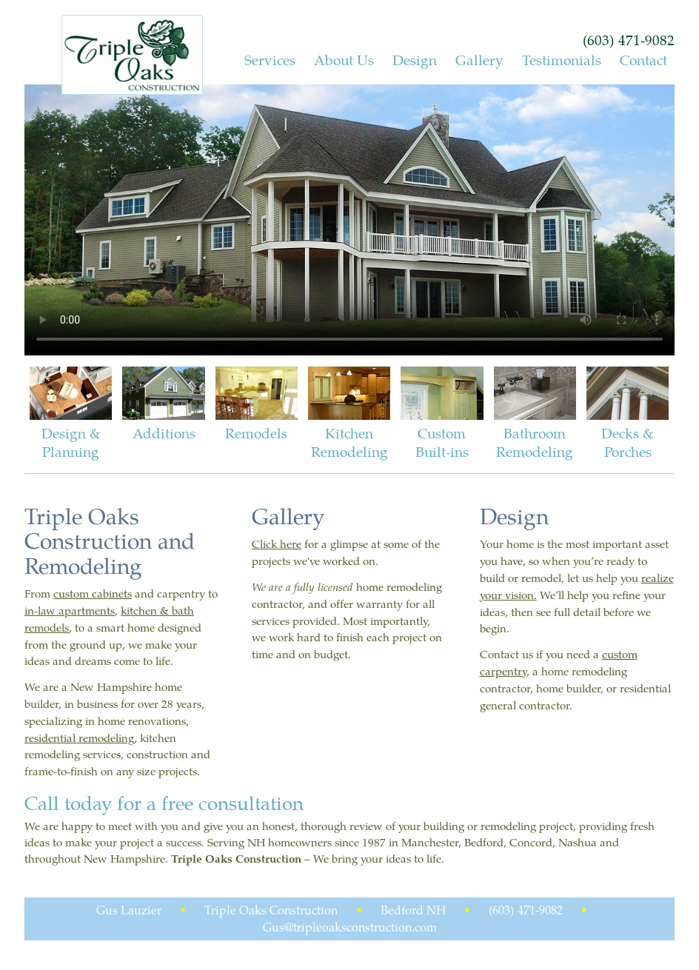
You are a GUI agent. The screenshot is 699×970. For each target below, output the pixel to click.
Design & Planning (71, 414)
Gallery (479, 60)
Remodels (256, 405)
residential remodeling (79, 737)
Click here (276, 543)
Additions (163, 405)
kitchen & (146, 610)
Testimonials (561, 60)
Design (414, 60)
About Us (344, 60)
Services (269, 60)
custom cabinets (92, 593)
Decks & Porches (627, 414)
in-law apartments (69, 610)
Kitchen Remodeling (349, 414)
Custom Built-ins (442, 414)
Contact (643, 60)
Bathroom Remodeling (535, 414)
